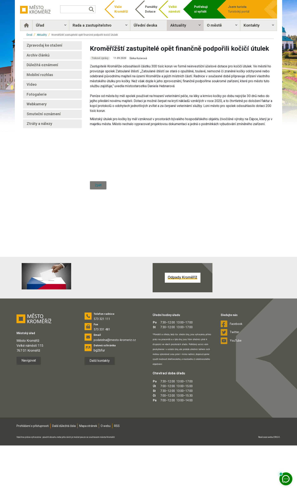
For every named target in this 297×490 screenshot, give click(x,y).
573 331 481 (102, 374)
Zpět (98, 274)
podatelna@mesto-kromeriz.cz (115, 385)
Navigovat (28, 405)
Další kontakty (100, 405)
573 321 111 (102, 363)
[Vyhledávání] (79, 9)
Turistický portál (241, 9)
